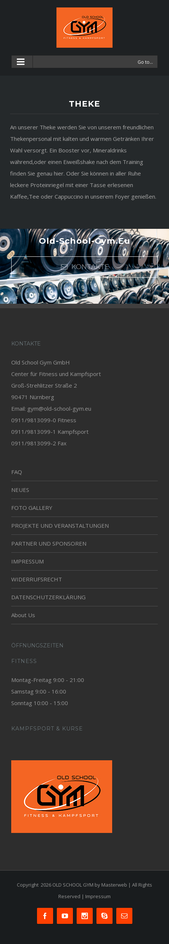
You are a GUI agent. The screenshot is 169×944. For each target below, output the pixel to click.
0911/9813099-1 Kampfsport (50, 431)
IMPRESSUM (27, 561)
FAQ (16, 472)
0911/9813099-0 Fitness (43, 420)
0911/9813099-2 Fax (39, 443)
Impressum (98, 896)
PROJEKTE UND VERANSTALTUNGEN (60, 525)
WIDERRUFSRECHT (36, 579)
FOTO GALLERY (31, 507)
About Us (23, 615)
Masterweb (114, 884)
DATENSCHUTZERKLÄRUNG (48, 597)
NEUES (20, 489)
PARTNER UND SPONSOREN (48, 543)
